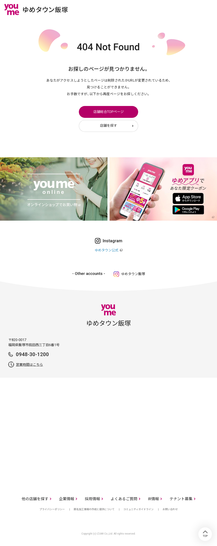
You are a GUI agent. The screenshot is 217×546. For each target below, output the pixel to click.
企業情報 (66, 499)
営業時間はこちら (29, 365)
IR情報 (153, 499)
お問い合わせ (170, 509)
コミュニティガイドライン (138, 509)
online (197, 9)
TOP (205, 534)
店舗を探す (108, 126)
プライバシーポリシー (52, 509)
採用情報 (92, 499)
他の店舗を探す (35, 499)
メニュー (209, 9)
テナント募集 (181, 499)
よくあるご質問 (124, 499)
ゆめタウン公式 (106, 250)
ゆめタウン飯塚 (133, 274)
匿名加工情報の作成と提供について (94, 509)
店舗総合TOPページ (108, 112)
